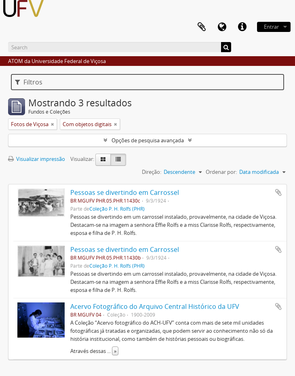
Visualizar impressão (36, 159)
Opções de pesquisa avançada (148, 140)
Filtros (28, 82)
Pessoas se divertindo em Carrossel (124, 192)
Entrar (271, 26)
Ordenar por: (221, 171)
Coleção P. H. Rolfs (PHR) (117, 208)
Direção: (151, 171)
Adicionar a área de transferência (278, 192)
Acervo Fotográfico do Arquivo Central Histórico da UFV (154, 306)
